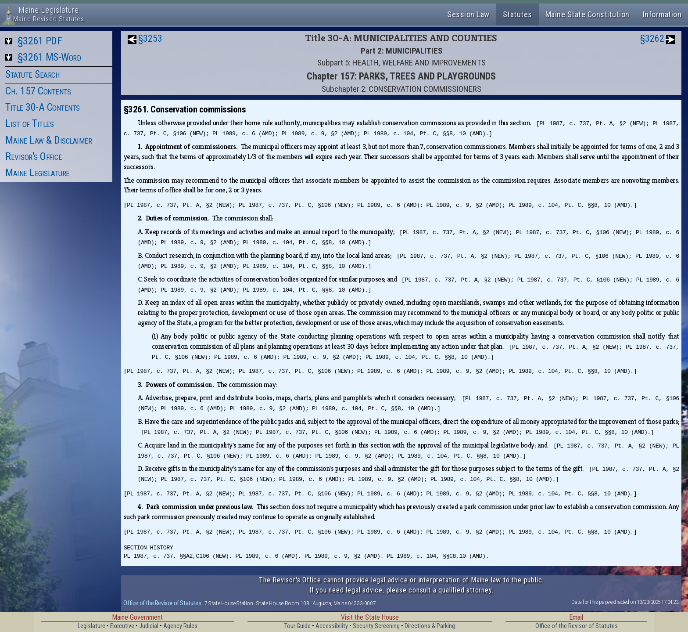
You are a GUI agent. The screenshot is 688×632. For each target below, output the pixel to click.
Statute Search (32, 74)
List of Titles (29, 123)
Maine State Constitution (587, 14)
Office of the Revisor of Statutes (162, 603)
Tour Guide (297, 626)
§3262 (652, 38)
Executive (122, 626)
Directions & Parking (430, 626)
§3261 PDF (40, 41)
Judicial (148, 626)
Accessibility (331, 626)
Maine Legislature (37, 172)
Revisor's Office (33, 156)
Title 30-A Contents (42, 107)
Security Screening (376, 626)
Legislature (91, 626)
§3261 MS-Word (49, 57)
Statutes (517, 14)
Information (662, 14)
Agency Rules (180, 626)
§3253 (150, 38)
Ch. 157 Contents (38, 91)
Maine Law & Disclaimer (48, 140)
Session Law (468, 14)
